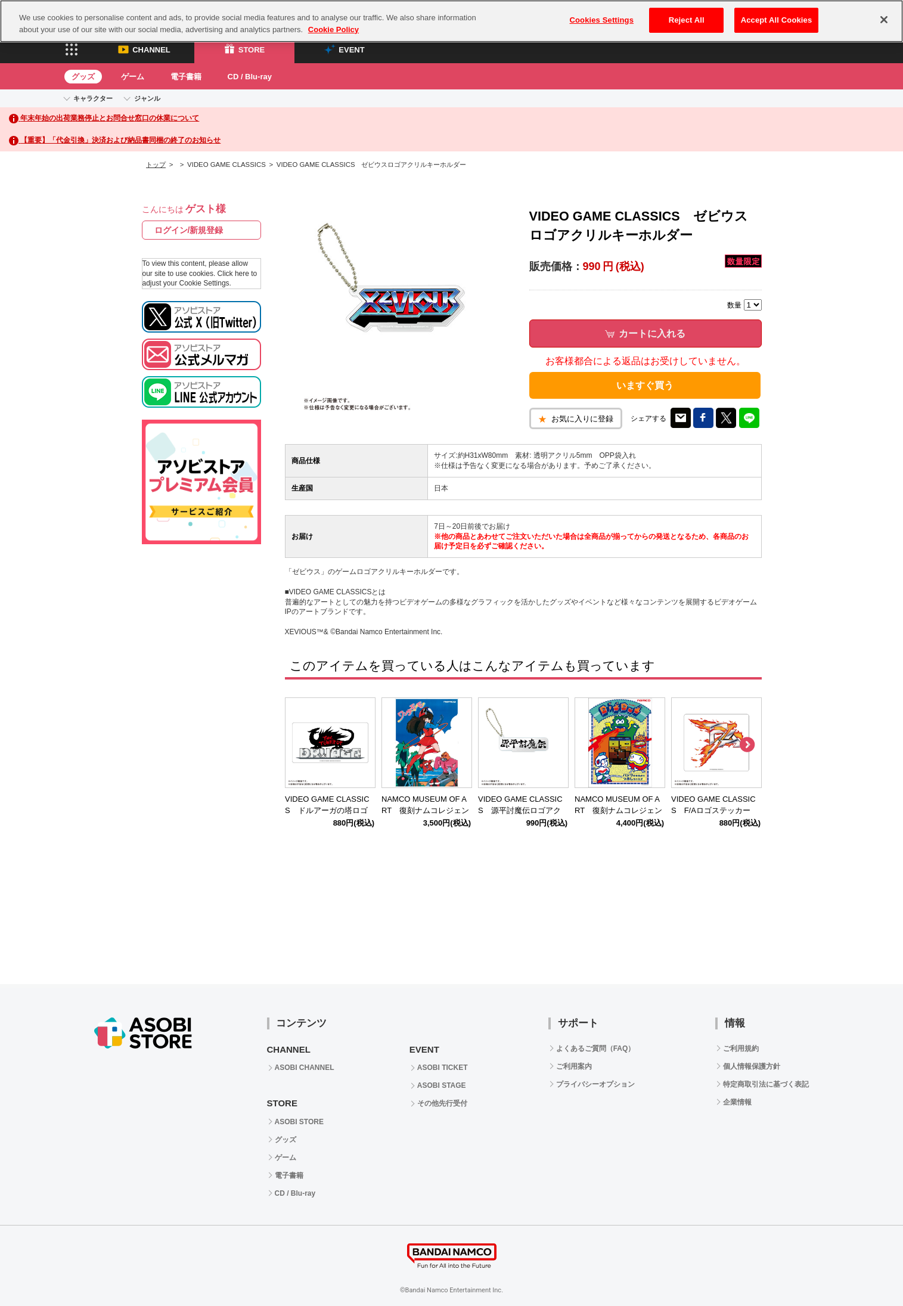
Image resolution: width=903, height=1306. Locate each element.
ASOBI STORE (299, 1122)
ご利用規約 (741, 1048)
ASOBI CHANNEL (304, 1067)
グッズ (83, 76)
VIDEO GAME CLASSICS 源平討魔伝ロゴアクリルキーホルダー (520, 810)
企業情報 (737, 1102)
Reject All (687, 19)
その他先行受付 (442, 1103)
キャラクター (93, 98)
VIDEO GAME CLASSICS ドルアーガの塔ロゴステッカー (327, 810)
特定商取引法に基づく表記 (766, 1084)
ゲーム (132, 76)
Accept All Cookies (776, 19)
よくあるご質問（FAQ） (595, 1048)
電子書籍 (185, 76)
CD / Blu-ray (250, 76)
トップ (156, 164)
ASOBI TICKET (442, 1067)
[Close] (884, 20)
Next (747, 745)
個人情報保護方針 (751, 1066)
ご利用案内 (574, 1066)
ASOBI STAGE (441, 1085)
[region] (451, 21)
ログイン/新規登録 (189, 230)
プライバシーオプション (595, 1084)
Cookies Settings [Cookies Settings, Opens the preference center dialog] (602, 19)
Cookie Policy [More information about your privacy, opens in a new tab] (333, 29)
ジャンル (147, 98)
